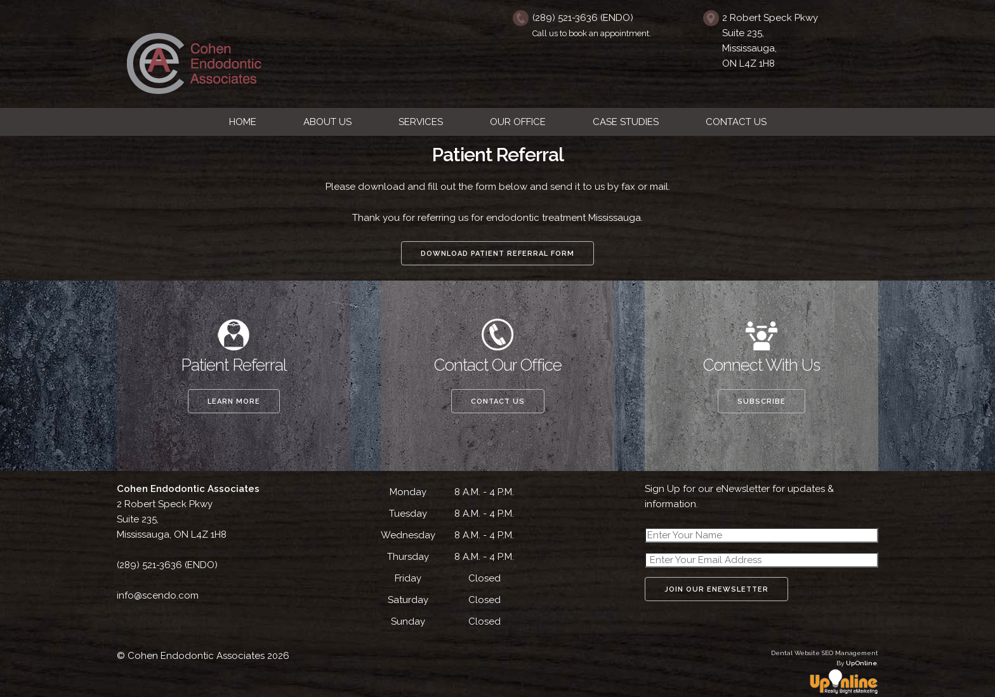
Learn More (234, 401)
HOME (242, 122)
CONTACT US (736, 122)
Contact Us (498, 401)
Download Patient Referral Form (497, 253)
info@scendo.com (158, 595)
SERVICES (421, 122)
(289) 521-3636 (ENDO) (582, 17)
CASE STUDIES (626, 122)
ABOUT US (327, 122)
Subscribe (761, 401)
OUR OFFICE (518, 122)
